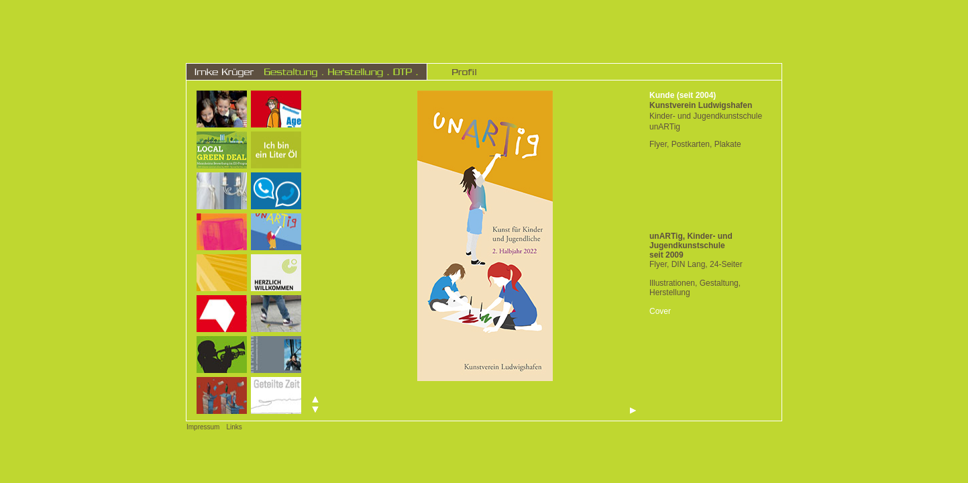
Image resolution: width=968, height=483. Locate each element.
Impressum (202, 427)
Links (233, 427)
